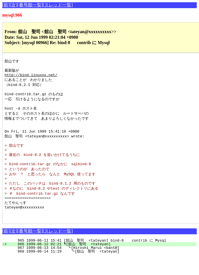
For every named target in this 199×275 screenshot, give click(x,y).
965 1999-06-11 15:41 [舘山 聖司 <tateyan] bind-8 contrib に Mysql (103, 258)
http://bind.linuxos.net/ (31, 76)
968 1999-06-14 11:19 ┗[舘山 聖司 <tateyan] (101, 269)
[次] (13, 5)
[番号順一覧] (30, 5)
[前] (6, 5)
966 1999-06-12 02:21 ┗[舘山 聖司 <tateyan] (102, 262)
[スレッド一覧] (58, 5)
